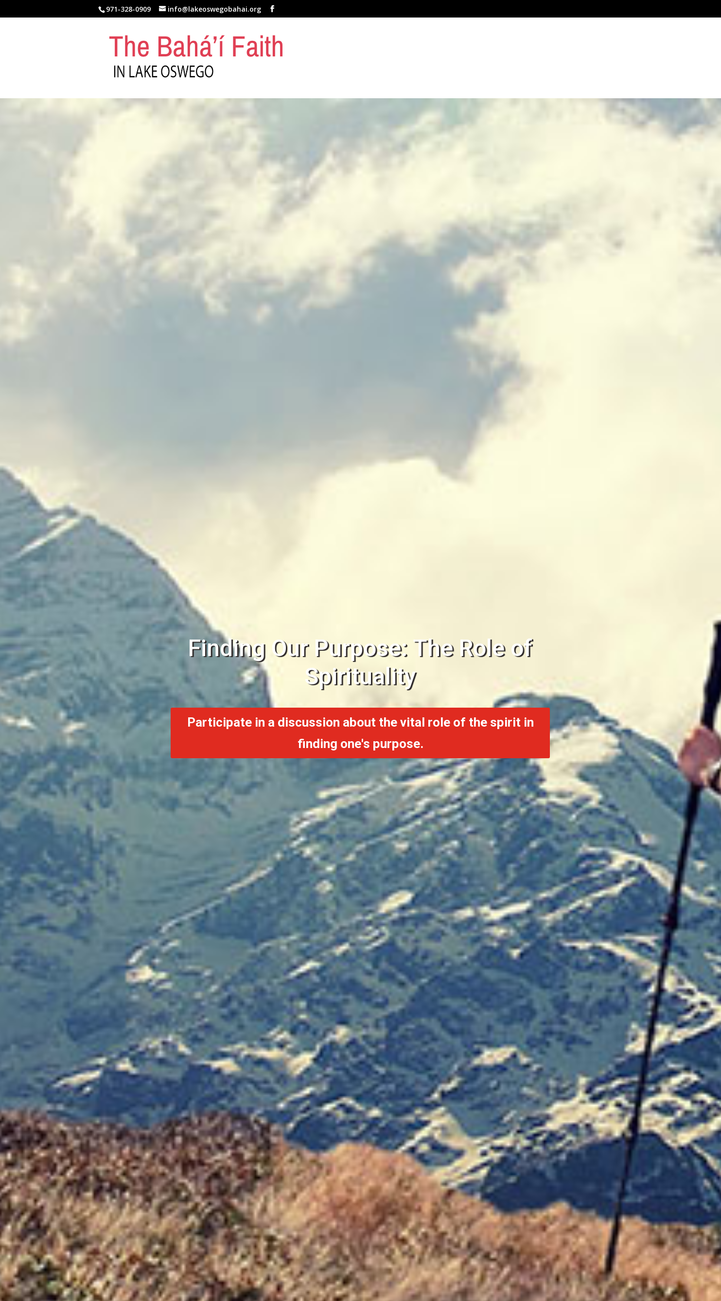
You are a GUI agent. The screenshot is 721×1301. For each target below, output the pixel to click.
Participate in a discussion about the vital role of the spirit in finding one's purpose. (360, 733)
